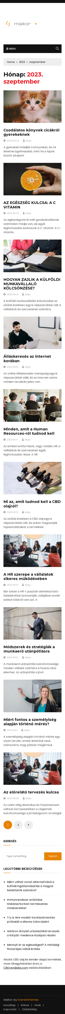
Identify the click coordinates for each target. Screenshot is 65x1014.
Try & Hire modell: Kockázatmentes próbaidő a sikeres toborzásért (31, 920)
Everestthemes (28, 1000)
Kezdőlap (9, 1005)
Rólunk (25, 1005)
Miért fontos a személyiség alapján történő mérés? (29, 721)
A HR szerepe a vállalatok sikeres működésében (28, 576)
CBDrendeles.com (15, 968)
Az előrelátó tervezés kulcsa (31, 792)
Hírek (37, 1005)
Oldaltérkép (29, 1009)
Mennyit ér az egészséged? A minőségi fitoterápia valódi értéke (33, 947)
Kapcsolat (10, 1009)
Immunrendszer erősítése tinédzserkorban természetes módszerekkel (27, 904)
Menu (11, 48)
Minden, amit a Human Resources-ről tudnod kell (28, 431)
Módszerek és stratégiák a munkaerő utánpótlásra (29, 649)
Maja (28, 140)
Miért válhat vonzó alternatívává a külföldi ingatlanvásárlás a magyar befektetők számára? (30, 886)
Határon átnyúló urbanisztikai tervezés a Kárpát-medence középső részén (33, 933)
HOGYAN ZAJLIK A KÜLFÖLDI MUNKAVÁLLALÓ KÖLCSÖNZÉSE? (31, 283)
